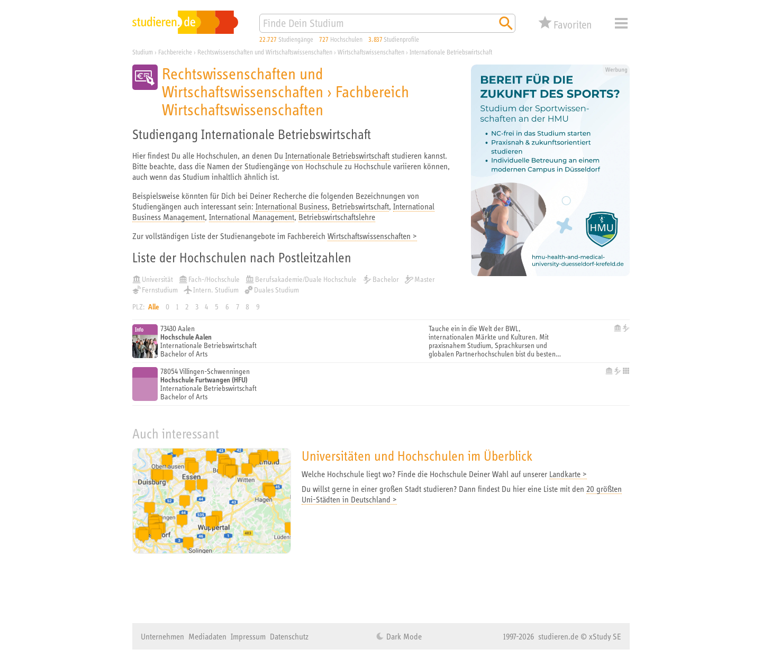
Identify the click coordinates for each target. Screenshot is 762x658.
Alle (153, 307)
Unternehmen (162, 636)
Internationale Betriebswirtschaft (337, 155)
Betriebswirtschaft (360, 206)
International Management (251, 217)
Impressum (248, 636)
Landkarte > (568, 474)
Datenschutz (289, 636)
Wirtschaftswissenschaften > (372, 236)
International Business (292, 206)
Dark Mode (403, 636)
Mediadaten (207, 636)
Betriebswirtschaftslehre (336, 217)
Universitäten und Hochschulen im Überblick (417, 455)
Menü (621, 23)
